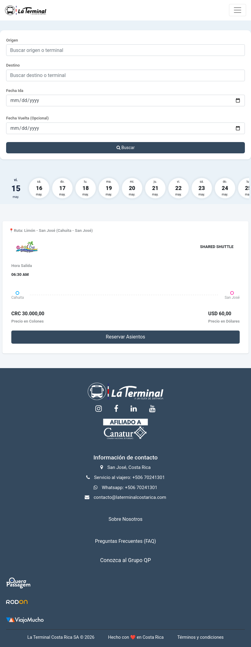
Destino (13, 65)
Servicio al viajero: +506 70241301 (129, 477)
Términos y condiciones (200, 637)
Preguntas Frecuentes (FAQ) (125, 541)
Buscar (125, 147)
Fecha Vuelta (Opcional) (27, 118)
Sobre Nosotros (125, 519)
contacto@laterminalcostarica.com (130, 497)
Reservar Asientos (125, 337)
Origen (12, 40)
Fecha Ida (14, 90)
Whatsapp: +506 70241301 (129, 487)
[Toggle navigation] (237, 10)
